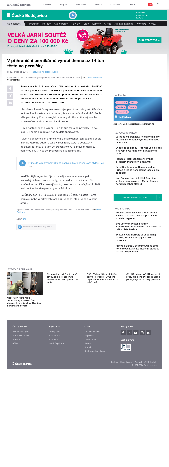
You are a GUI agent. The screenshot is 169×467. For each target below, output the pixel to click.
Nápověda (89, 415)
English (153, 442)
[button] (102, 219)
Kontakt (141, 23)
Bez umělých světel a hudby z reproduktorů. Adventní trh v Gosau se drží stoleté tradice (144, 246)
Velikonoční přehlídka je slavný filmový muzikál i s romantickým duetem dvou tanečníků (145, 141)
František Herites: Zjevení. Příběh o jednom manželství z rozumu (145, 167)
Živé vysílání (122, 112)
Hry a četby (122, 102)
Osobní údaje (126, 442)
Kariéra (87, 423)
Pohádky (121, 107)
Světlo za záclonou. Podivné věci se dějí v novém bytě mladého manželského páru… (143, 155)
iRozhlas (47, 5)
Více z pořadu (122, 224)
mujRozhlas (81, 5)
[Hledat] (158, 5)
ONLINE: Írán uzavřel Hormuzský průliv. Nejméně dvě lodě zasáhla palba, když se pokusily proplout (143, 380)
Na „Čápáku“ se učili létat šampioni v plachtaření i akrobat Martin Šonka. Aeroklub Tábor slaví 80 (145, 195)
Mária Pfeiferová (95, 134)
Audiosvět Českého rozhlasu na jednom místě (134, 124)
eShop (16, 423)
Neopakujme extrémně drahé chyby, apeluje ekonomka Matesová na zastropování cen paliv (62, 381)
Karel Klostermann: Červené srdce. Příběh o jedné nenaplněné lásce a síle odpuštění (146, 181)
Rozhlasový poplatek (94, 431)
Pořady (46, 23)
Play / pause (22, 219)
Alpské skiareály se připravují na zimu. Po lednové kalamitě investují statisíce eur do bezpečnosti (145, 273)
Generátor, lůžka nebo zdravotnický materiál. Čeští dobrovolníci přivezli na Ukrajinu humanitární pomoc (24, 381)
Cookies (114, 442)
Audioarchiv (142, 15)
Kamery (139, 18)
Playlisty (76, 23)
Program (63, 5)
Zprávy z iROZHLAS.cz (20, 349)
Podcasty (53, 419)
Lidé (86, 23)
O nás (107, 23)
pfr (24, 326)
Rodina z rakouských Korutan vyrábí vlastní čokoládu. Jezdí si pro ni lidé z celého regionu (144, 232)
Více (153, 23)
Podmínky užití (141, 442)
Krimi (133, 102)
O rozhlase (115, 5)
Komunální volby (21, 415)
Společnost (14, 23)
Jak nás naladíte (123, 23)
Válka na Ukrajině (21, 411)
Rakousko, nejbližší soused (44, 72)
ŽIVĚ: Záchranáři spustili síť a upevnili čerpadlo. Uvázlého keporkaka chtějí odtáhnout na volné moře (102, 381)
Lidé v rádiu (90, 419)
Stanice (98, 5)
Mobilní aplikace (56, 423)
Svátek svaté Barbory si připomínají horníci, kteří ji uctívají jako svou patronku (145, 258)
